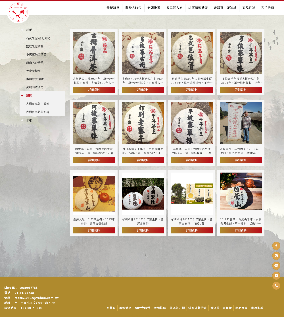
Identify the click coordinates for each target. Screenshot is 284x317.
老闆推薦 (153, 7)
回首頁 (111, 307)
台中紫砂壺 (159, 315)
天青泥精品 (33, 71)
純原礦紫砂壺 (198, 7)
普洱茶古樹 (174, 7)
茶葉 (29, 95)
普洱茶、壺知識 (225, 7)
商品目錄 (248, 7)
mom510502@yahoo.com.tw (36, 297)
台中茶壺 (129, 315)
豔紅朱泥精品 (34, 46)
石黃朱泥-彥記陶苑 (38, 38)
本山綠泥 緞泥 (35, 79)
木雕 (29, 120)
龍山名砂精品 (34, 62)
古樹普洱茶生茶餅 (37, 103)
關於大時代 (133, 7)
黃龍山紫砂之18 (36, 87)
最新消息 (112, 7)
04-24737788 (24, 292)
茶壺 (29, 29)
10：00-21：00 (32, 307)
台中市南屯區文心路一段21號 (34, 302)
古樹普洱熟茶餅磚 (37, 112)
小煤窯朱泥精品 (36, 54)
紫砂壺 (149, 315)
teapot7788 (28, 287)
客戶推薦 (267, 7)
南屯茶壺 (139, 315)
